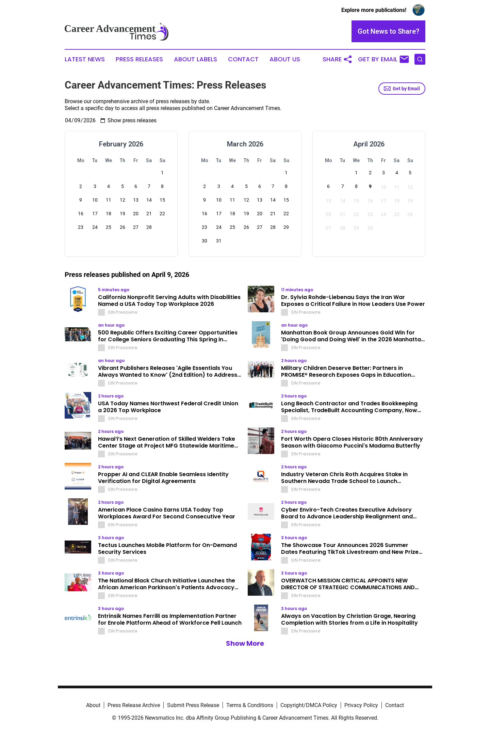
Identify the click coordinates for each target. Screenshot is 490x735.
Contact (243, 59)
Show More (245, 643)
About (93, 705)
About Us (285, 59)
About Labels (195, 59)
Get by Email (402, 88)
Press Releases (139, 59)
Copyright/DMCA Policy (308, 705)
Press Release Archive (134, 705)
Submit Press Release (193, 705)
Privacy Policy (361, 705)
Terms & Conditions (249, 705)
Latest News (85, 59)
